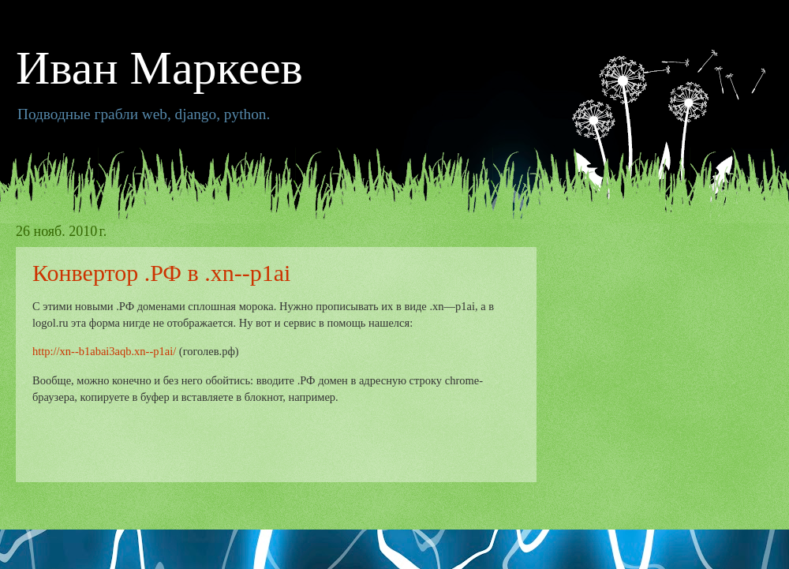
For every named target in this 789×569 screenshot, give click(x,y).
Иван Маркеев (159, 68)
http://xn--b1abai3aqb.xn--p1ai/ (104, 351)
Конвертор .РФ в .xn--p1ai (161, 273)
